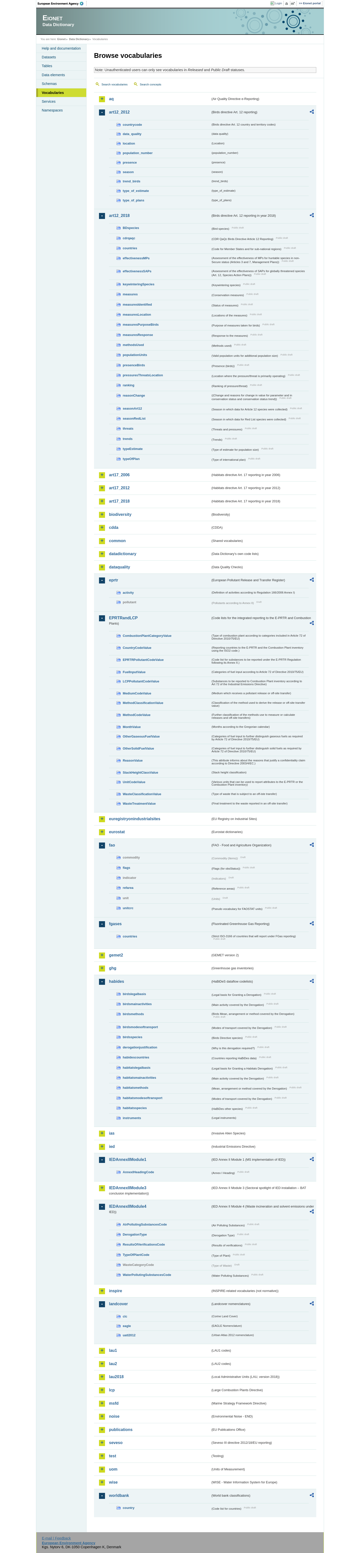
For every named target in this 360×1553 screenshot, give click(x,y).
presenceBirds (134, 365)
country (128, 1508)
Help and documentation (61, 48)
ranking (128, 385)
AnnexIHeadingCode (138, 1172)
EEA (62, 3)
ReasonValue (133, 760)
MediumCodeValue (137, 693)
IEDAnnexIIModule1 (127, 1159)
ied (112, 1146)
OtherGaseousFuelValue (141, 736)
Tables (47, 66)
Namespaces (52, 110)
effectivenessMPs (136, 258)
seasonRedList (134, 418)
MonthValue (132, 727)
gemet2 (116, 955)
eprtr (113, 580)
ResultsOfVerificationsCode (144, 1244)
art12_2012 (119, 112)
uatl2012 (129, 1335)
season (128, 172)
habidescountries (136, 1057)
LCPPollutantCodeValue (141, 681)
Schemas (49, 84)
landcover (118, 1304)
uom (113, 1469)
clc (125, 1316)
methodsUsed (133, 345)
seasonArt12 (132, 408)
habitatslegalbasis (136, 1067)
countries (130, 248)
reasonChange (134, 395)
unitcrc (128, 908)
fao (112, 845)
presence (130, 162)
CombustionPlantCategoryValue (147, 636)
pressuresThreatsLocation (143, 375)
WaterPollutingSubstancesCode (147, 1275)
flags (126, 868)
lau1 (113, 1350)
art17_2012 (119, 488)
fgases (115, 924)
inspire (115, 1291)
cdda (113, 527)
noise (114, 1416)
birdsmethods (133, 1014)
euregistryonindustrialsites (134, 819)
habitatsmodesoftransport (142, 1098)
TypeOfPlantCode (136, 1255)
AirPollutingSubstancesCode (145, 1224)
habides (116, 981)
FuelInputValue (134, 672)
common (117, 541)
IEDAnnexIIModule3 (127, 1188)
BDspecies (131, 228)
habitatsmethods (135, 1088)
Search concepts (150, 84)
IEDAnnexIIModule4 (127, 1206)
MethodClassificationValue (143, 703)
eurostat (117, 832)
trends (127, 439)
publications (120, 1429)
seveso (115, 1443)
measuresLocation (137, 314)
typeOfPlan (131, 459)
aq (111, 99)
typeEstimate (133, 449)
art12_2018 (119, 215)
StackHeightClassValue (140, 772)
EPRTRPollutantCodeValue (143, 660)
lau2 (113, 1364)
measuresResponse (138, 335)
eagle (127, 1326)
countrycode (132, 125)
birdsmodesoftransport (140, 1027)
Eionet (61, 39)
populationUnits (135, 355)
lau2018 (116, 1377)
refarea (128, 888)
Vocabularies (53, 93)
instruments (132, 1118)
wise (113, 1482)
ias (111, 1133)
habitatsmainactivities (139, 1078)
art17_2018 (119, 501)
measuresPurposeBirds (141, 324)
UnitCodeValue (134, 782)
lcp (112, 1390)
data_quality (132, 134)
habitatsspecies (135, 1108)
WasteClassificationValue (142, 794)
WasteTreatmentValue (139, 803)
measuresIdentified (137, 304)
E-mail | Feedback (56, 1538)
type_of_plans (133, 200)
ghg (112, 968)
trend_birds (131, 181)
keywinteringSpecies (138, 284)
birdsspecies (132, 1037)
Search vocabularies (115, 84)
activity (128, 592)
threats (128, 428)
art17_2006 (119, 475)
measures (130, 294)
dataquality (119, 567)
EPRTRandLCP (123, 618)
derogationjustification (140, 1047)
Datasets (49, 57)
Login (278, 3)
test (112, 1456)
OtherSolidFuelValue (138, 748)
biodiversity (120, 514)
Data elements (53, 75)
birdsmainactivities (137, 1004)
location (129, 143)
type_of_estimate (136, 191)
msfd (113, 1403)
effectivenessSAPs (137, 271)
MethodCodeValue (136, 715)
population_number (137, 153)
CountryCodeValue (137, 648)
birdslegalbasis (134, 994)
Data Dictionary (79, 39)
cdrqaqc (129, 238)
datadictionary (122, 554)
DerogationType (135, 1234)
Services (49, 101)
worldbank (119, 1495)
